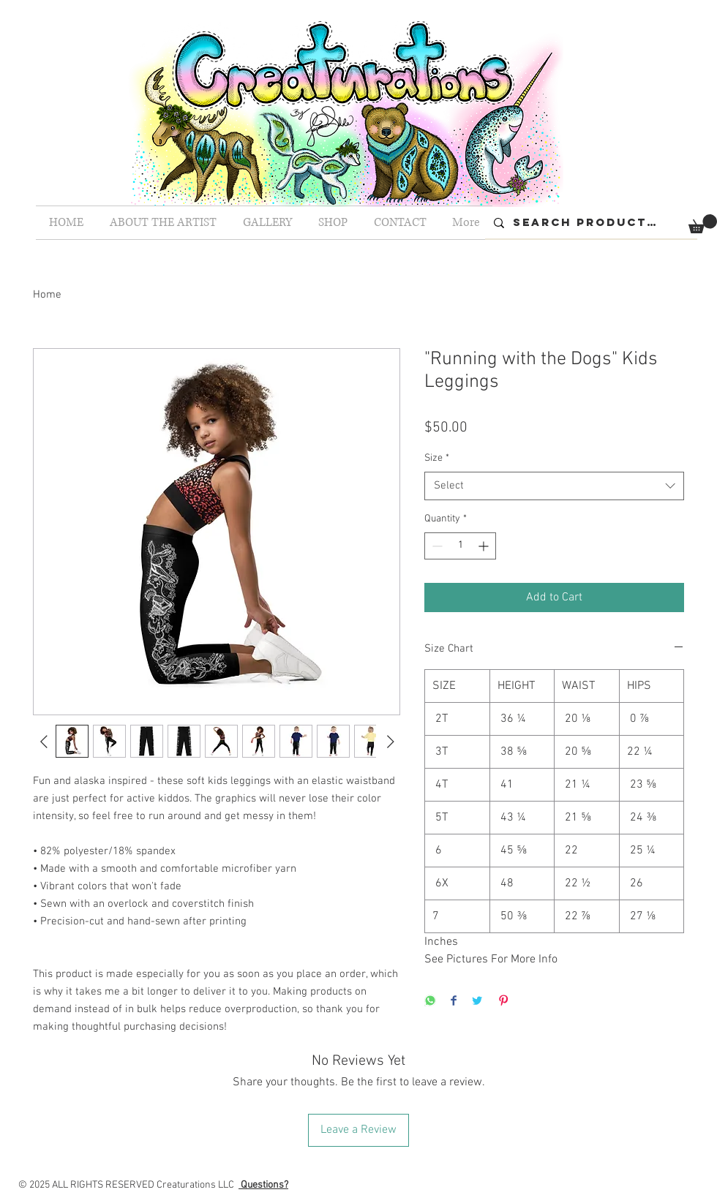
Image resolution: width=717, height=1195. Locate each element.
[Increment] (485, 546)
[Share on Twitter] (477, 1002)
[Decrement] (436, 546)
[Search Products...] (590, 222)
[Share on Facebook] (454, 1002)
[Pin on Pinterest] (503, 1002)
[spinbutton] (460, 546)
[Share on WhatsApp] (430, 1002)
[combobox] (554, 486)
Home (47, 294)
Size (436, 458)
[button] (702, 223)
